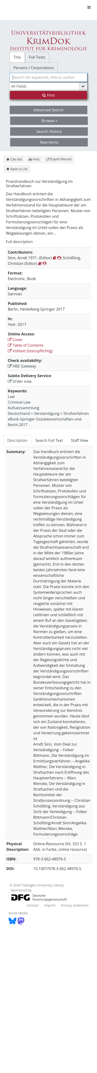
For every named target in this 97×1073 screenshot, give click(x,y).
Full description (19, 241)
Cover (15, 339)
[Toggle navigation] (89, 7)
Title (17, 57)
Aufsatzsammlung (23, 407)
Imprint (49, 905)
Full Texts (37, 57)
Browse (49, 120)
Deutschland (19, 413)
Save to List (17, 169)
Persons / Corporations (33, 67)
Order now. (20, 381)
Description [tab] (17, 440)
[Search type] (48, 86)
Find (48, 95)
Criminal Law (19, 402)
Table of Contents (25, 345)
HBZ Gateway (22, 366)
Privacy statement (75, 905)
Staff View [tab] (79, 440)
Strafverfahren (76, 413)
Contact (32, 905)
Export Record (58, 159)
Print (34, 159)
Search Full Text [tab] (49, 440)
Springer (47, 309)
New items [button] (49, 142)
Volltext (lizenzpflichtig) (30, 350)
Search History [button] (49, 131)
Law (11, 396)
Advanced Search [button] (48, 110)
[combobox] (48, 77)
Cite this (14, 159)
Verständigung (46, 413)
